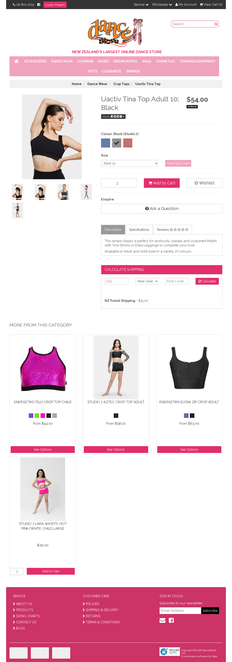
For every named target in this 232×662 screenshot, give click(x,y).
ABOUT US (22, 604)
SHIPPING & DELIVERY (100, 610)
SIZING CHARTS (26, 616)
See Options (43, 449)
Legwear (85, 61)
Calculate (207, 281)
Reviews (172, 229)
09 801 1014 (23, 4)
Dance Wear (62, 61)
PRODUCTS (23, 610)
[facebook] (171, 620)
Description (113, 229)
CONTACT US (24, 622)
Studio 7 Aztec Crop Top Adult (115, 402)
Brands (133, 71)
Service (141, 4)
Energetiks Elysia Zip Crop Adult (189, 402)
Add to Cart (161, 183)
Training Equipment (197, 61)
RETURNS (91, 616)
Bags (147, 61)
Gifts (92, 71)
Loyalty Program (55, 4)
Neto (215, 656)
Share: (113, 116)
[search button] (216, 24)
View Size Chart (178, 163)
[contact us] (162, 620)
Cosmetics (165, 61)
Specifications (139, 229)
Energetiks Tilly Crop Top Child (43, 402)
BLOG (19, 628)
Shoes (103, 61)
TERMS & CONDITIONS (101, 622)
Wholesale (162, 4)
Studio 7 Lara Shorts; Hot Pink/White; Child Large (43, 526)
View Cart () (211, 4)
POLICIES (91, 604)
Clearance (111, 71)
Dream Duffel (126, 61)
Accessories (35, 61)
